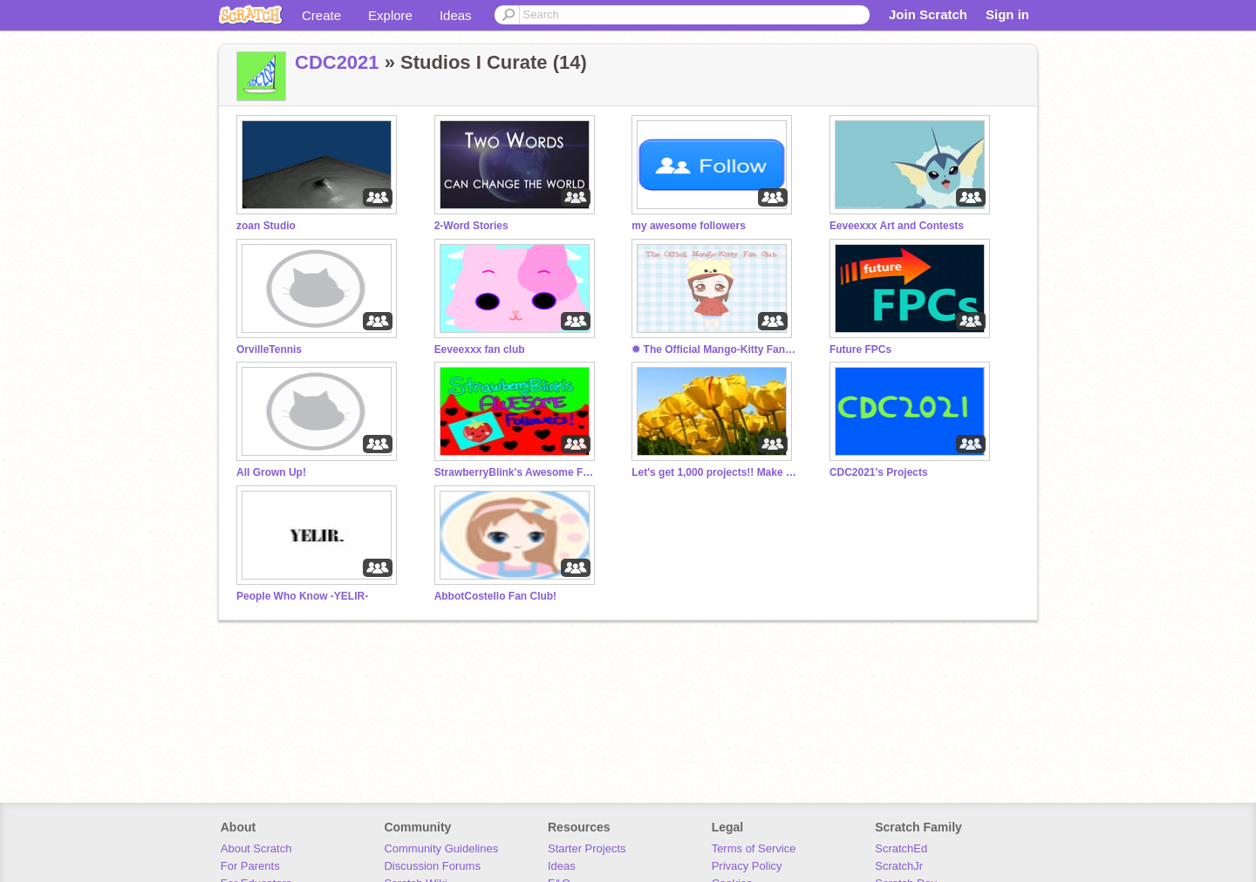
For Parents (250, 865)
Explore (390, 15)
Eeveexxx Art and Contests (896, 226)
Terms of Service (754, 848)
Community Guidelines (441, 848)
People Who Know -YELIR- (302, 596)
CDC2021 (337, 62)
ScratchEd (901, 848)
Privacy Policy (747, 865)
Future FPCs (860, 349)
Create (321, 15)
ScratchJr (899, 865)
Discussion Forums (432, 865)
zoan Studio (266, 226)
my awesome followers (688, 226)
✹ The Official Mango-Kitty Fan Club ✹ (714, 349)
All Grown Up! (271, 472)
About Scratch (256, 848)
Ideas (456, 15)
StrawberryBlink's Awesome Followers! (517, 472)
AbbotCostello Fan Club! (495, 596)
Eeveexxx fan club (479, 349)
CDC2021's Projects (878, 472)
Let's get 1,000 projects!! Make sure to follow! (714, 472)
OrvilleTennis (269, 349)
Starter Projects (587, 848)
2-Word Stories (471, 226)
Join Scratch (928, 14)
